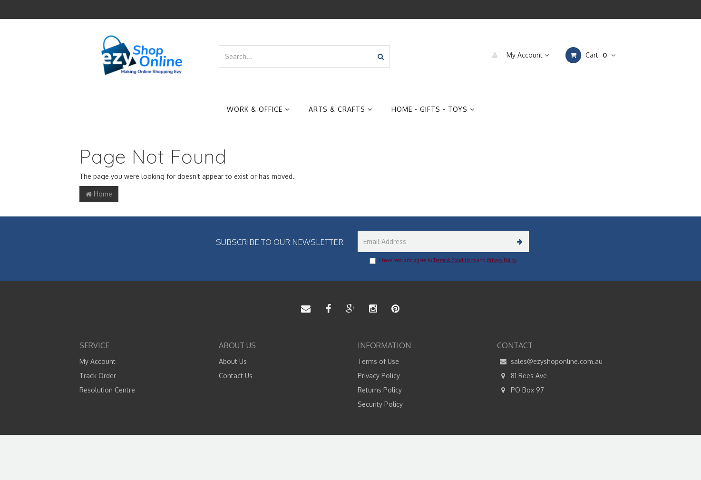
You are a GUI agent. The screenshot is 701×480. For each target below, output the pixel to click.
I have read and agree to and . (443, 260)
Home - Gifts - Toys (433, 109)
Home (99, 194)
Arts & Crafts (340, 109)
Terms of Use (378, 361)
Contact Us (236, 376)
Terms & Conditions (454, 260)
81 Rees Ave (522, 376)
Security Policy (380, 404)
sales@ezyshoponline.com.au (550, 361)
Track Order (97, 376)
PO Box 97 (520, 390)
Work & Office (258, 109)
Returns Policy (380, 390)
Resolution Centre (107, 390)
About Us (233, 361)
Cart (590, 55)
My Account (518, 55)
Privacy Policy (501, 260)
